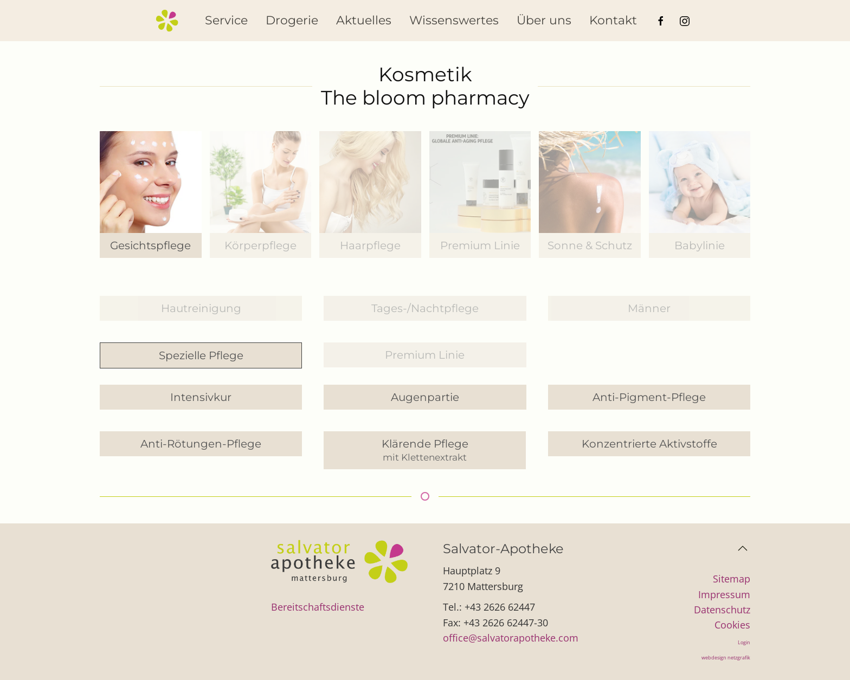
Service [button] (226, 20)
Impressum (724, 594)
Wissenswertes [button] (454, 20)
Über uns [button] (544, 20)
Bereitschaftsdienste (317, 606)
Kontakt (613, 20)
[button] (742, 548)
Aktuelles (363, 20)
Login (744, 642)
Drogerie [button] (292, 20)
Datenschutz (722, 609)
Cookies (732, 624)
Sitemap (731, 578)
